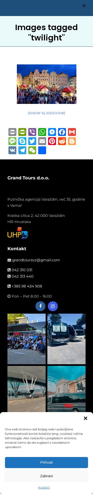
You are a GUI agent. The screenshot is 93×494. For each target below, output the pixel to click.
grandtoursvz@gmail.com (36, 260)
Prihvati (46, 464)
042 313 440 (22, 276)
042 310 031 (22, 269)
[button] (85, 420)
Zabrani (46, 478)
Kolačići (44, 489)
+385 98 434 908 (27, 286)
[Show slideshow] (46, 113)
